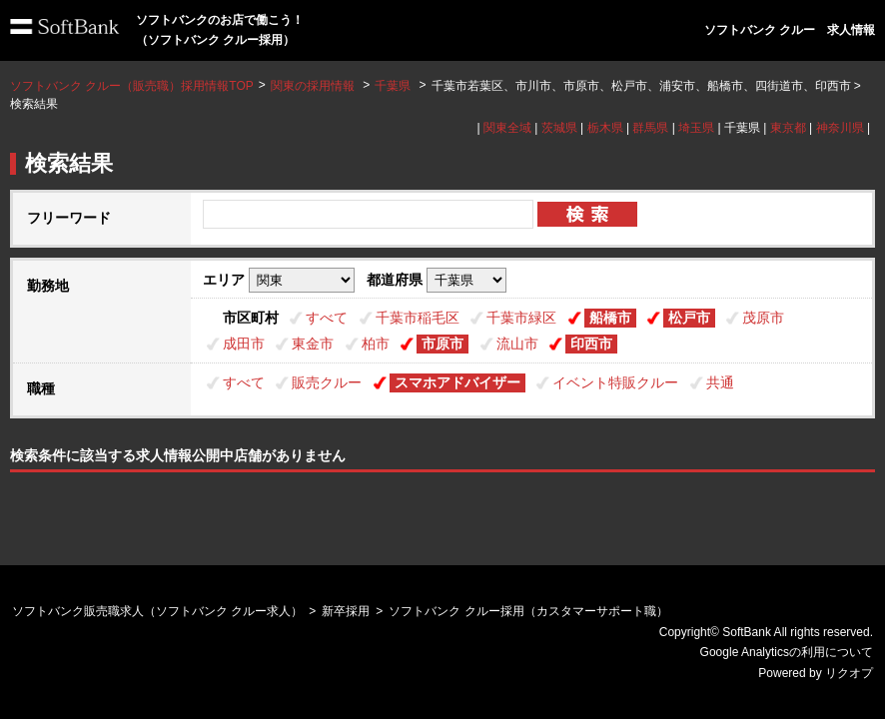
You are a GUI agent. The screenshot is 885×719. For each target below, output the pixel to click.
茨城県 (559, 128)
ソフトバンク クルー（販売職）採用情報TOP (132, 86)
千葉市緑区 (521, 318)
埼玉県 (696, 128)
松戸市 (689, 318)
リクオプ (849, 673)
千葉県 (393, 86)
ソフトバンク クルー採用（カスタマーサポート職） (528, 611)
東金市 (313, 344)
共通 (720, 382)
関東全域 (507, 128)
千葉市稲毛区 (417, 318)
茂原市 (763, 318)
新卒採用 (346, 611)
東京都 (788, 128)
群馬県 (650, 128)
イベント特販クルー (615, 382)
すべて (327, 318)
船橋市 (610, 318)
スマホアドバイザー (457, 382)
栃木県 (605, 128)
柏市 (376, 344)
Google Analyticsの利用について (786, 652)
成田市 (244, 344)
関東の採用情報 (314, 86)
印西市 (591, 344)
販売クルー (327, 382)
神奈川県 (840, 128)
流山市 (517, 344)
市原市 (442, 344)
